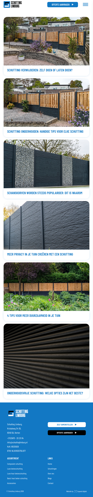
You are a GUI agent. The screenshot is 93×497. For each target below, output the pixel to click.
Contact (50, 483)
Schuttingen (52, 468)
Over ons (51, 473)
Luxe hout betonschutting (16, 473)
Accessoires (11, 483)
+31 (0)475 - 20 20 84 (15, 438)
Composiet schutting (15, 463)
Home (50, 463)
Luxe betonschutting (14, 468)
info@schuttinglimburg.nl (17, 442)
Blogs (50, 478)
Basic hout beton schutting (17, 478)
